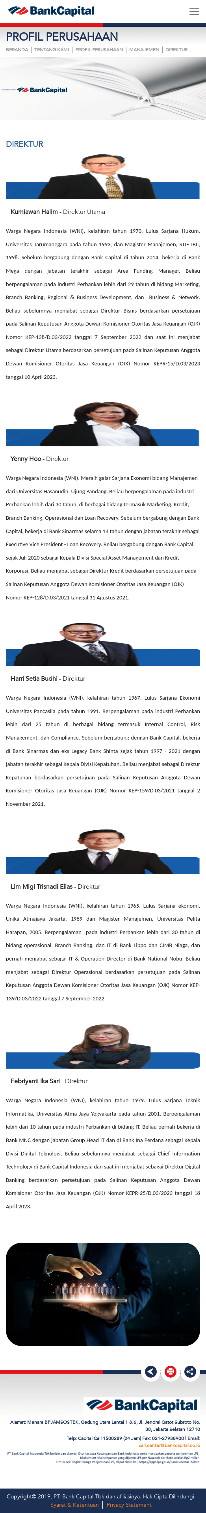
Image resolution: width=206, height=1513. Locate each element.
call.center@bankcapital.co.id (169, 1445)
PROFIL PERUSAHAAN (99, 50)
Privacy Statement (129, 1505)
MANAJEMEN (144, 50)
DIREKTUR (176, 50)
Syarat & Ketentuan (74, 1505)
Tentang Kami (51, 50)
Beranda (17, 50)
